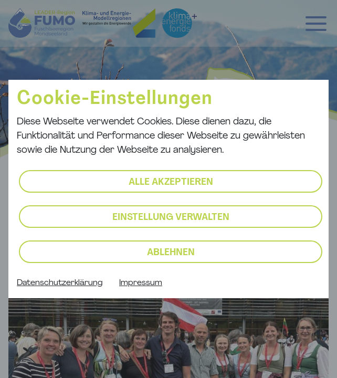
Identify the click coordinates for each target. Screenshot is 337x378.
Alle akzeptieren (171, 182)
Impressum (140, 283)
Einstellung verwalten (170, 218)
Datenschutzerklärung (59, 283)
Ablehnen (171, 253)
